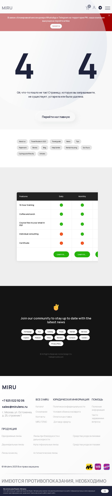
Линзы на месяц (9, 454)
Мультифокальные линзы (45, 446)
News (70, 142)
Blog (45, 148)
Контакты (40, 418)
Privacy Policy (56, 345)
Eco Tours (22, 155)
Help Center (58, 148)
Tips (79, 142)
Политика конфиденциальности (69, 408)
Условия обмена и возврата (67, 413)
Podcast (38, 339)
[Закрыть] (109, 15)
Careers (84, 339)
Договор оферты (62, 423)
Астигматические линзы (45, 454)
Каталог (40, 408)
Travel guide (57, 142)
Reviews (60, 339)
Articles (56, 155)
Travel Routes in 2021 (39, 142)
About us (22, 142)
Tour (39, 333)
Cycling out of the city (39, 155)
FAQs (49, 339)
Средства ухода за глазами (86, 446)
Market (72, 333)
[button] (107, 8)
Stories (35, 148)
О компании (41, 413)
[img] (89, 468)
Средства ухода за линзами (86, 437)
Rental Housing (73, 148)
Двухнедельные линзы (13, 446)
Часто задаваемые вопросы (98, 420)
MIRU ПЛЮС (41, 423)
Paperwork (23, 148)
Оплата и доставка (62, 418)
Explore (26, 339)
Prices (61, 333)
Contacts (72, 339)
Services (84, 333)
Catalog (50, 333)
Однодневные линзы (12, 437)
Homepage (28, 333)
